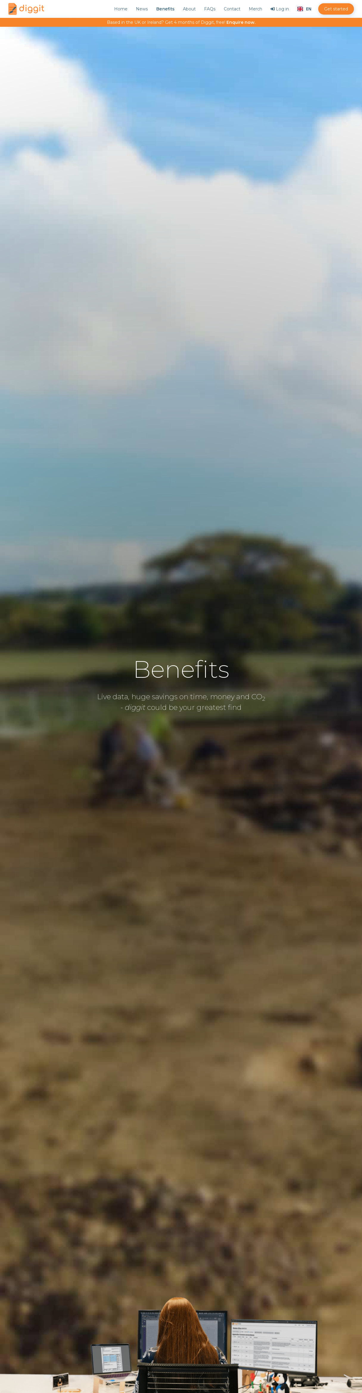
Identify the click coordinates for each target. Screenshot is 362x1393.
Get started (336, 9)
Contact (232, 9)
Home (121, 9)
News (142, 9)
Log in (280, 9)
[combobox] (304, 9)
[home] (26, 9)
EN (304, 9)
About (189, 9)
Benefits (165, 9)
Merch (255, 9)
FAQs (209, 9)
